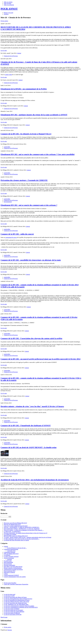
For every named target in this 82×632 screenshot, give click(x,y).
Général (19, 53)
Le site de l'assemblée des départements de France (17, 600)
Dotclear (9, 630)
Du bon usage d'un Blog (10, 583)
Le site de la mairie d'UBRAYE (12, 613)
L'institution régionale (9, 552)
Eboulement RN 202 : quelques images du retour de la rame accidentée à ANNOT (34, 115)
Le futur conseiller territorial (11, 556)
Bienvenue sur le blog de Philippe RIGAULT (15, 523)
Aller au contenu (8, 2)
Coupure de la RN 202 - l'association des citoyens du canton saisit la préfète (31, 338)
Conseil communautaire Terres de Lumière (15, 576)
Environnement (8, 201)
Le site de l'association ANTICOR (12, 614)
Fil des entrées (4, 21)
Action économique (9, 558)
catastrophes (7, 146)
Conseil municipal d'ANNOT (11, 575)
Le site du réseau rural (9, 594)
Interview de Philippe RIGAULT (12, 524)
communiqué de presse (11, 237)
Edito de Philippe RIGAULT (11, 553)
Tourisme (9, 559)
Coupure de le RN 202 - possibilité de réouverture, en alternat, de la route (31, 260)
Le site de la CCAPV (9, 595)
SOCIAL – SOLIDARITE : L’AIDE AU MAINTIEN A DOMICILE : (21, 527)
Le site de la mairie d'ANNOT (11, 608)
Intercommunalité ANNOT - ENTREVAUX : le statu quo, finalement (21, 528)
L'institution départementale (11, 549)
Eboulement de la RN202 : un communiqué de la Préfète (24, 89)
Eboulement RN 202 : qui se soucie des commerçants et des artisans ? (29, 205)
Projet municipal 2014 (9, 571)
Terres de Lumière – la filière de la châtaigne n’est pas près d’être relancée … (24, 530)
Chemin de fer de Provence (11, 56)
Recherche (4, 513)
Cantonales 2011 (11, 550)
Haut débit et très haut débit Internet (13, 566)
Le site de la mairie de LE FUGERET (13, 610)
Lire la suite (4, 50)
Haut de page (4, 617)
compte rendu (8, 74)
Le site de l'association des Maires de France (15, 597)
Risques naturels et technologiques (13, 568)
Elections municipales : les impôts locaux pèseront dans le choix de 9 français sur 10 (25, 533)
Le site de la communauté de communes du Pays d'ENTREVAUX (21, 607)
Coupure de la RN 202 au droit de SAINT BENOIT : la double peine (29, 447)
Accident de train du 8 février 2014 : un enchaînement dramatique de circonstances (35, 480)
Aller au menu (7, 3)
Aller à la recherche (9, 5)
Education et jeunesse (9, 572)
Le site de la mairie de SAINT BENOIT (14, 611)
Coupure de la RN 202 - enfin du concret (17, 234)
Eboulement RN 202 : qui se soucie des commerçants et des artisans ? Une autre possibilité (38, 154)
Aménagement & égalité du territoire (13, 569)
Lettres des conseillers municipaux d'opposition (16, 584)
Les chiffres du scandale (10, 534)
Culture (6, 573)
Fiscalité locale (8, 561)
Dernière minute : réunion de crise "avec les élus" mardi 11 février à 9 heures (32, 406)
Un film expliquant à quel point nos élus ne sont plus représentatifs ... (21, 538)
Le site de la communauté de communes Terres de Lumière (19, 606)
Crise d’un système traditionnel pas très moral (15, 526)
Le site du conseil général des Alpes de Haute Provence (18, 598)
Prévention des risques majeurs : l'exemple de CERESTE (24, 180)
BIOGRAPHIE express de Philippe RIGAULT (16, 536)
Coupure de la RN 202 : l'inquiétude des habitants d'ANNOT (26, 425)
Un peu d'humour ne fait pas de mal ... (17, 548)
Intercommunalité (8, 562)
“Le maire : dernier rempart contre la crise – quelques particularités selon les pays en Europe (27, 537)
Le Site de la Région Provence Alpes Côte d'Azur (16, 601)
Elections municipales (9, 565)
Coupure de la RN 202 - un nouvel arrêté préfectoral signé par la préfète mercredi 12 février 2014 (40, 359)
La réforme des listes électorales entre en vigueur (16, 540)
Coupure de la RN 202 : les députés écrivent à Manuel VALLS (26, 134)
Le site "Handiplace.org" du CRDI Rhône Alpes (16, 604)
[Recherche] (4, 517)
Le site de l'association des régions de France (15, 603)
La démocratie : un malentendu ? (12, 531)
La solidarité (7, 555)
